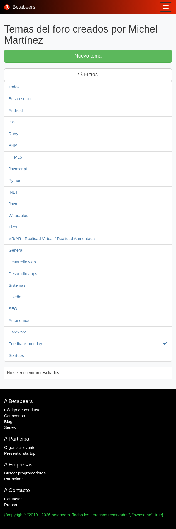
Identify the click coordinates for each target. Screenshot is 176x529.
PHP (13, 145)
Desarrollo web (22, 262)
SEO (13, 308)
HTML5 (15, 157)
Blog (8, 421)
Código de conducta (22, 410)
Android (16, 110)
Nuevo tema (87, 56)
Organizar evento (19, 447)
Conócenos (14, 416)
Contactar (13, 499)
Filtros (88, 74)
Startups (16, 355)
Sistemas (17, 285)
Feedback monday (88, 343)
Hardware (17, 332)
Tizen (13, 227)
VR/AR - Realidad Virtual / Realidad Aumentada (52, 238)
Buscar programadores (25, 473)
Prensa (10, 505)
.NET (13, 192)
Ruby (13, 134)
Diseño (15, 297)
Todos (14, 87)
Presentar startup (19, 453)
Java (13, 204)
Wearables (18, 215)
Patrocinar (13, 479)
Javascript (18, 169)
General (16, 250)
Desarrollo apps (23, 273)
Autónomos (19, 320)
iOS (12, 122)
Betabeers (19, 7)
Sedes (10, 427)
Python (15, 180)
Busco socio (20, 99)
